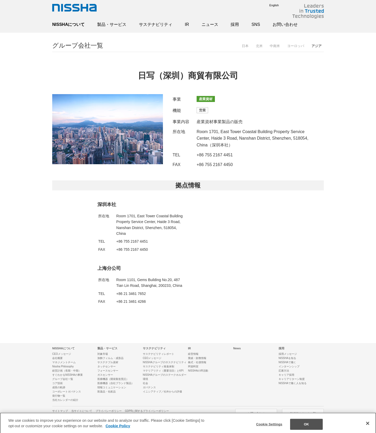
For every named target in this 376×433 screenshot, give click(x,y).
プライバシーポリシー (109, 410)
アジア (317, 46)
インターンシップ (289, 366)
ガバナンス (149, 387)
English (270, 5)
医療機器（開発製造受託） (113, 379)
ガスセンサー (105, 374)
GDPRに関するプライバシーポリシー (147, 410)
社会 (145, 383)
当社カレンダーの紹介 (65, 399)
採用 (235, 24)
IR (187, 24)
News (237, 348)
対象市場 (102, 353)
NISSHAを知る (287, 358)
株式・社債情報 (197, 362)
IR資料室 (193, 366)
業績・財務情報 (197, 358)
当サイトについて (81, 410)
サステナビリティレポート (158, 353)
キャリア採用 (286, 374)
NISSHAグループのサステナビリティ (164, 362)
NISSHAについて (68, 24)
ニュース (210, 24)
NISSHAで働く (287, 362)
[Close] (367, 426)
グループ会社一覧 (77, 45)
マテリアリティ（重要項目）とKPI (163, 370)
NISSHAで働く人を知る (293, 383)
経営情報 (193, 353)
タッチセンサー (106, 366)
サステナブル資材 (107, 362)
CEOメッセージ (61, 353)
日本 (245, 46)
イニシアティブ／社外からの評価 (162, 391)
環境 (145, 379)
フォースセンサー (107, 370)
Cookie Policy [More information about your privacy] (117, 429)
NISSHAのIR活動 (198, 370)
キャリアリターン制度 (292, 379)
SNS (255, 24)
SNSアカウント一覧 (303, 413)
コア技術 (57, 383)
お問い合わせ (285, 24)
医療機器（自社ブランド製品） (115, 383)
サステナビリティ (155, 24)
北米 (259, 46)
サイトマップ (60, 410)
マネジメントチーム (64, 362)
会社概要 (57, 358)
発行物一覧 (58, 395)
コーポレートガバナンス (66, 391)
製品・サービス (111, 24)
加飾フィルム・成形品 (110, 358)
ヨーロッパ (295, 46)
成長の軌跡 (58, 387)
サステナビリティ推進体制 (158, 366)
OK (306, 427)
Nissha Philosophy (63, 366)
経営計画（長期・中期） (66, 370)
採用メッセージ (288, 353)
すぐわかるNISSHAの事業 (67, 374)
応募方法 (284, 370)
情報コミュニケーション (111, 387)
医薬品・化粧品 (106, 391)
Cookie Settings (269, 427)
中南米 (275, 46)
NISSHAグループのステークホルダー (164, 374)
